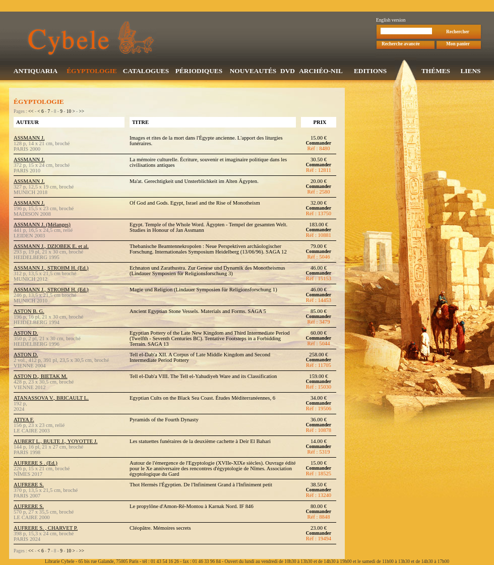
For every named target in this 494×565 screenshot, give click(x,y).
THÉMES (435, 72)
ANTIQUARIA (35, 72)
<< (31, 112)
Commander (318, 144)
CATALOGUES (146, 72)
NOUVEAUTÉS (253, 72)
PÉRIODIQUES (198, 72)
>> (81, 112)
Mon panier (458, 44)
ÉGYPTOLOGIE (92, 72)
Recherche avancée (401, 44)
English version (390, 21)
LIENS (470, 72)
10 (69, 112)
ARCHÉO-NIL (321, 72)
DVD (287, 72)
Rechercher (457, 32)
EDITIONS (370, 72)
